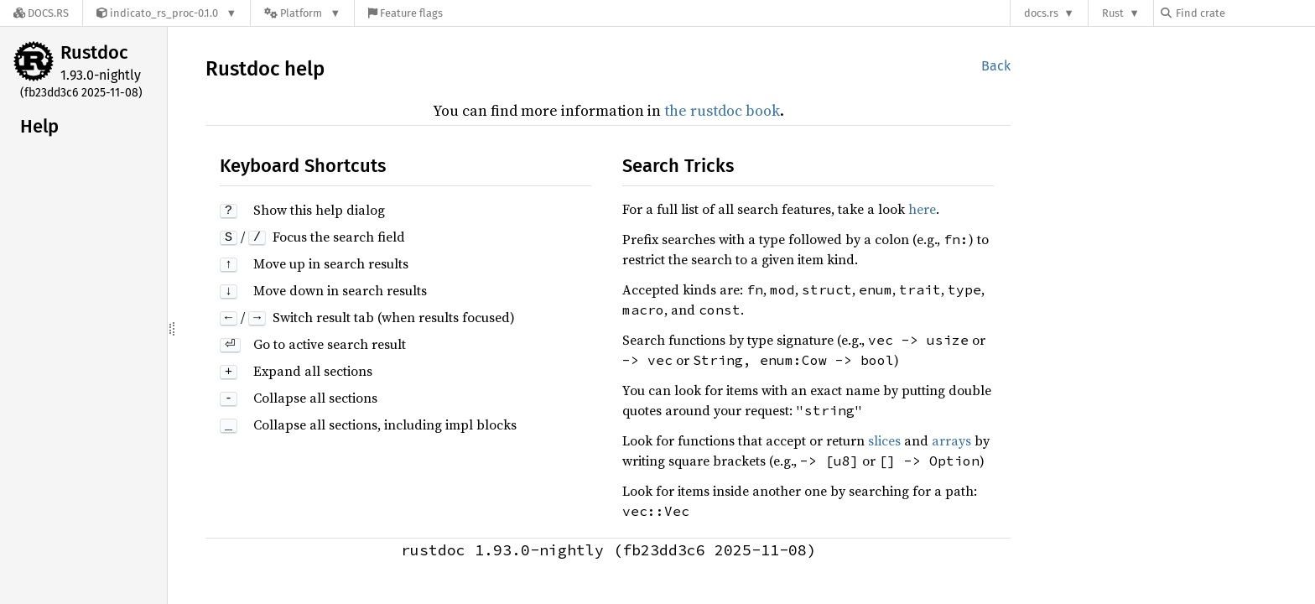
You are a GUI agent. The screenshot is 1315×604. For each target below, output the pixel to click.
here (922, 209)
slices (884, 440)
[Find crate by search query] (1244, 13)
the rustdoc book (722, 110)
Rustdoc (94, 52)
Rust (1113, 13)
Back (996, 66)
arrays (951, 440)
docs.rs (1041, 13)
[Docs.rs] (41, 13)
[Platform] (302, 13)
